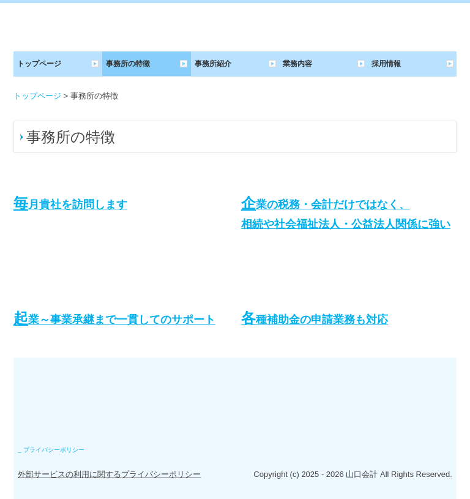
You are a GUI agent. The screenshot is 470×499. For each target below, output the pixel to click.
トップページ (39, 63)
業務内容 (297, 63)
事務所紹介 (213, 63)
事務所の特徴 (128, 63)
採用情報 (386, 63)
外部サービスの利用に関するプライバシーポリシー (109, 474)
